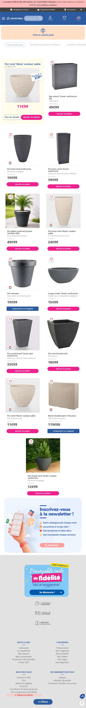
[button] (82, 696)
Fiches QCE (23, 662)
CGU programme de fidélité (23, 692)
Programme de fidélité (47, 9)
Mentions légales (24, 683)
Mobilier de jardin (62, 680)
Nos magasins (62, 650)
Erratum (24, 686)
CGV (24, 680)
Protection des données (23, 659)
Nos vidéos (62, 656)
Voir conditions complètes (47, 5)
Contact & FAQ (24, 677)
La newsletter (23, 650)
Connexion (24, 648)
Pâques (62, 677)
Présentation (62, 648)
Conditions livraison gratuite (24, 689)
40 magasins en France (20, 9)
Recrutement (71, 9)
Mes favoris (23, 653)
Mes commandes (24, 656)
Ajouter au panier (31, 117)
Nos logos (62, 659)
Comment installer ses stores (62, 683)
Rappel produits (24, 695)
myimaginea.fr (62, 662)
